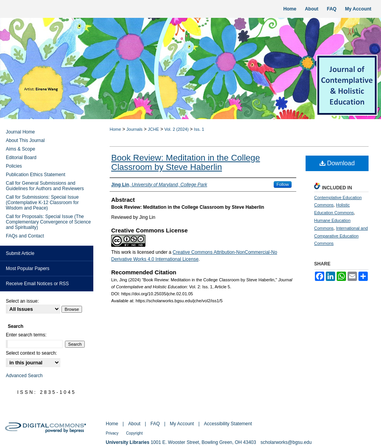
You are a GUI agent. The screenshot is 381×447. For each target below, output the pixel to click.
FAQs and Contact (25, 236)
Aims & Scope (20, 149)
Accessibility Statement (228, 423)
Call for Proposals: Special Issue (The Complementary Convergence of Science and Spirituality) (48, 222)
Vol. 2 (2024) (176, 129)
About (134, 423)
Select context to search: (31, 353)
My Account (182, 423)
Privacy (112, 433)
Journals (134, 129)
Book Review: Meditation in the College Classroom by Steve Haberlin (185, 162)
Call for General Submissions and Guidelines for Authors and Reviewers (45, 185)
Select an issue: (22, 301)
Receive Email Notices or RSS (37, 283)
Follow (282, 184)
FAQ (155, 423)
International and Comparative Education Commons (341, 236)
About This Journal (25, 140)
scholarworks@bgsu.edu (286, 442)
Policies (14, 166)
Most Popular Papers (27, 268)
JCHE (153, 129)
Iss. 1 (199, 129)
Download (337, 163)
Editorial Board (21, 157)
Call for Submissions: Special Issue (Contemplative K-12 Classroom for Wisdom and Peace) (42, 202)
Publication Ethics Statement (35, 174)
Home (115, 129)
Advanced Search (24, 375)
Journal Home (20, 132)
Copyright (134, 433)
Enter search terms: (26, 335)
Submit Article (20, 253)
